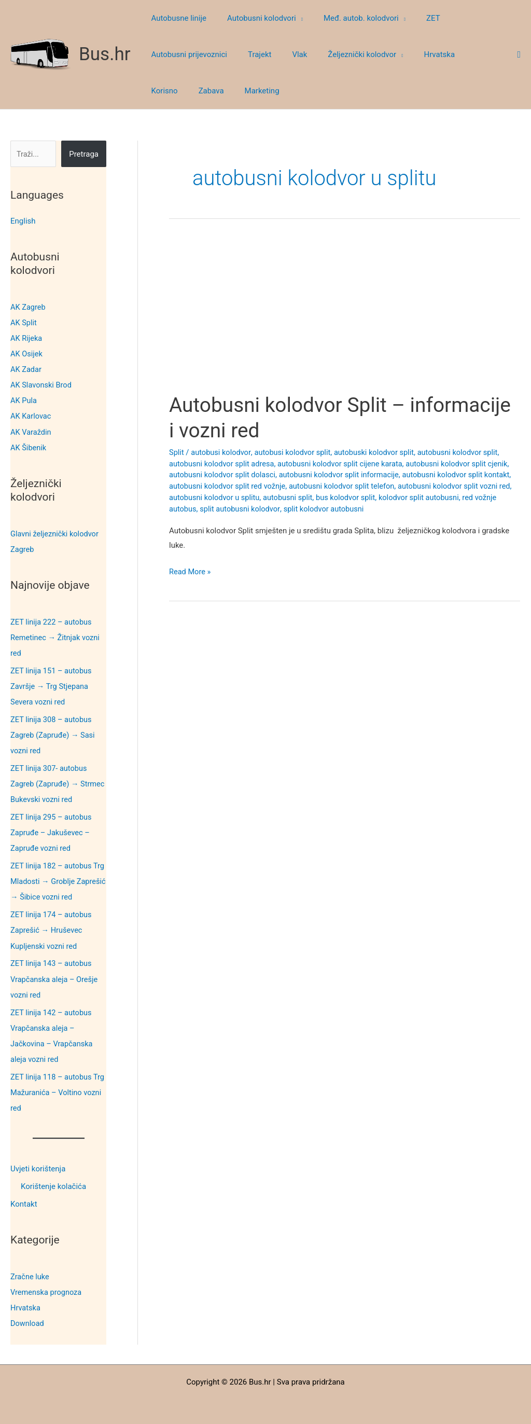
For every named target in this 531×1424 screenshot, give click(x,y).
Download (27, 1320)
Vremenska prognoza (47, 1289)
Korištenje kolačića (53, 1183)
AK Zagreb (28, 306)
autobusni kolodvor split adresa (223, 463)
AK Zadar (26, 369)
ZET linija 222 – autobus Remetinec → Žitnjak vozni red (56, 636)
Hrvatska (25, 1304)
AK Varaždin (31, 431)
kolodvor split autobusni (461, 497)
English (23, 221)
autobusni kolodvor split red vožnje (258, 486)
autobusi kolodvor (222, 452)
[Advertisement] (344, 315)
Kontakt (23, 1201)
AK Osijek (27, 353)
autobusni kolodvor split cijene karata (345, 463)
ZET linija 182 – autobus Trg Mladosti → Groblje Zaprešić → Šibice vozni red (58, 880)
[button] (291, 18)
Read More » (190, 572)
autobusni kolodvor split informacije (344, 474)
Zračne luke (30, 1273)
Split (177, 452)
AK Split (23, 322)
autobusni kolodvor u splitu (250, 497)
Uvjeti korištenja (37, 1166)
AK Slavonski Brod (42, 384)
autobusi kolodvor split (295, 452)
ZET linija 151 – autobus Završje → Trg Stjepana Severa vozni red (52, 685)
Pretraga (84, 154)
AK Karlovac (31, 415)
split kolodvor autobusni (352, 509)
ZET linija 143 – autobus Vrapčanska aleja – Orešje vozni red (55, 977)
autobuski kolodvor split (379, 452)
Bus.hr (105, 54)
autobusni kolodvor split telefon (376, 486)
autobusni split (325, 497)
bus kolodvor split (385, 497)
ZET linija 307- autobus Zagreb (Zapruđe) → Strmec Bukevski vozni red (55, 782)
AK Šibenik (28, 446)
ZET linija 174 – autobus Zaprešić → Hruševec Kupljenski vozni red (52, 928)
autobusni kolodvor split (465, 452)
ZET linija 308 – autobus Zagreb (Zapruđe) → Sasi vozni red (53, 733)
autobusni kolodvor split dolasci (223, 474)
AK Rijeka (26, 337)
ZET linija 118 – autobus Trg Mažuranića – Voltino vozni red (53, 1090)
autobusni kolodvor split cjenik (465, 463)
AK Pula (23, 400)
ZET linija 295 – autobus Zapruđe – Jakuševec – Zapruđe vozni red (52, 831)
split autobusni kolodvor (266, 509)
